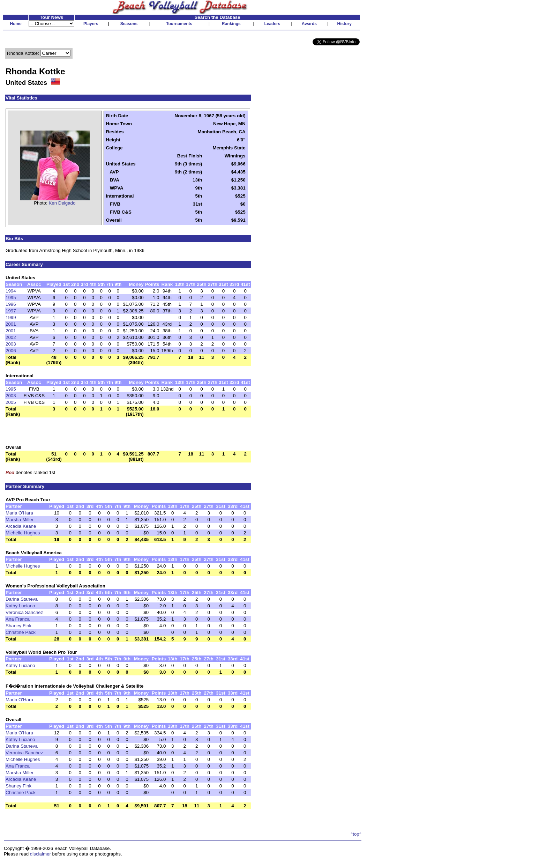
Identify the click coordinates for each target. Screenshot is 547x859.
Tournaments (179, 23)
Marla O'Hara (19, 513)
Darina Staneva (22, 599)
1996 (11, 304)
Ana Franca (18, 619)
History (344, 23)
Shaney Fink (18, 625)
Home (15, 23)
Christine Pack (21, 632)
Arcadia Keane (21, 526)
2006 (11, 350)
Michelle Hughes (23, 532)
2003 (11, 344)
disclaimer (40, 854)
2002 (11, 337)
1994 (11, 291)
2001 (11, 324)
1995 (11, 297)
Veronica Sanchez (24, 612)
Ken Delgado (61, 203)
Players (90, 23)
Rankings (231, 23)
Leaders (272, 23)
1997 (11, 310)
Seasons (128, 23)
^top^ (356, 834)
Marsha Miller (19, 519)
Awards (309, 23)
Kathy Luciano (20, 605)
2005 (11, 402)
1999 (11, 317)
